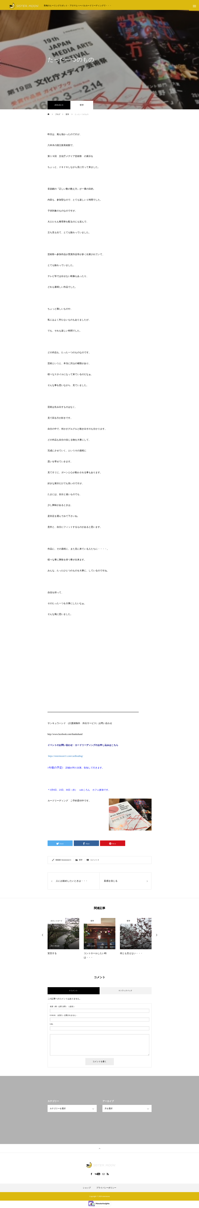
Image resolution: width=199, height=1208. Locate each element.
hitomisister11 (66, 861)
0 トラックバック (125, 992)
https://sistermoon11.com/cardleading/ (65, 757)
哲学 (82, 106)
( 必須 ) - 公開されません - (63, 1016)
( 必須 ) (62, 1008)
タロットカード (56, 922)
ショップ (87, 1189)
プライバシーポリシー (106, 1189)
